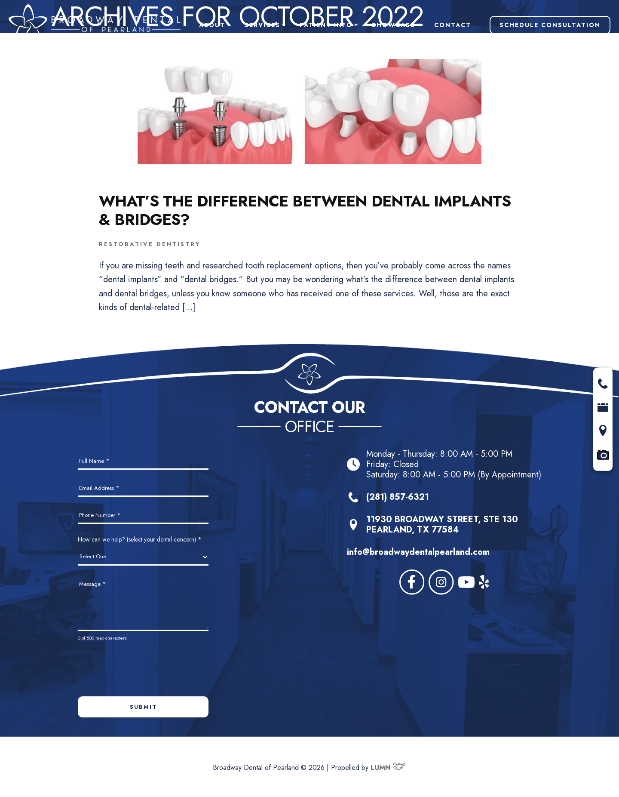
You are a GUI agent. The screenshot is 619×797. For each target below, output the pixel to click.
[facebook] (412, 582)
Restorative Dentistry (149, 244)
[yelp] (484, 582)
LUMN (388, 767)
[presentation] (143, 669)
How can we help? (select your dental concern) (140, 539)
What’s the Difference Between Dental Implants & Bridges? (305, 210)
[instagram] (441, 582)
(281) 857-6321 (388, 497)
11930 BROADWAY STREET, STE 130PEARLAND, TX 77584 (432, 524)
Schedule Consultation (550, 25)
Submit (143, 707)
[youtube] (466, 582)
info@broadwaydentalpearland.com (418, 552)
